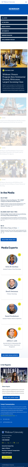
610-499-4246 (6, 419)
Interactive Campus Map (7, 446)
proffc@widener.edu (7, 422)
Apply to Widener (6, 448)
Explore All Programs (7, 452)
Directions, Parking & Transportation (11, 450)
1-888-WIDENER (5, 440)
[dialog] (24, 463)
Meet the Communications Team (8, 415)
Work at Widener (7, 457)
